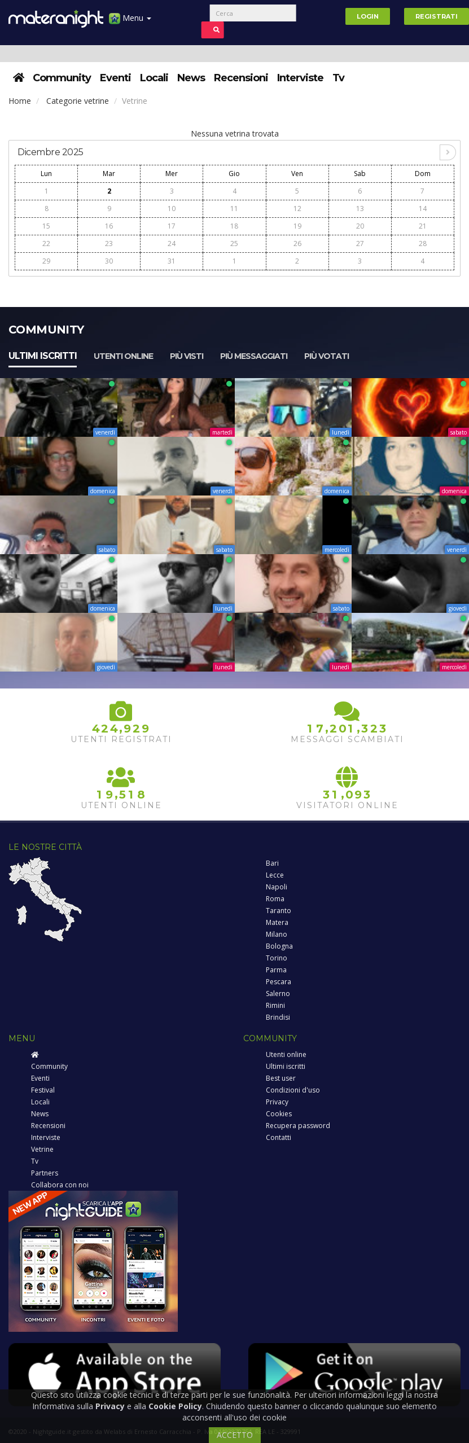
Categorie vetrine (77, 100)
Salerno (278, 993)
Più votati (326, 356)
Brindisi (278, 1017)
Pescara (278, 981)
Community (62, 78)
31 (172, 261)
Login (368, 16)
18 (234, 226)
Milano (276, 934)
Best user (281, 1078)
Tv (338, 78)
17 (172, 226)
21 (423, 226)
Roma (275, 898)
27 (360, 243)
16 (109, 226)
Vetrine (42, 1149)
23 (109, 243)
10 (172, 208)
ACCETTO (235, 1434)
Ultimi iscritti (42, 355)
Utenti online (123, 356)
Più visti (186, 356)
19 (297, 226)
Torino (276, 958)
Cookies (279, 1114)
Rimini (275, 1005)
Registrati (436, 16)
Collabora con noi (60, 1185)
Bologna (279, 946)
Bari (272, 863)
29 (46, 261)
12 (297, 208)
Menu (130, 22)
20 (360, 226)
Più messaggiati (253, 356)
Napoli (276, 887)
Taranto (278, 910)
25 (234, 243)
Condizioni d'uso (293, 1090)
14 (423, 208)
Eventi (115, 78)
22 (46, 243)
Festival (43, 1090)
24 (172, 243)
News (191, 78)
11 (234, 208)
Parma (276, 970)
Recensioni (241, 78)
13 (360, 208)
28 (423, 243)
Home (19, 100)
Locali (154, 78)
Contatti (278, 1137)
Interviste (300, 78)
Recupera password (298, 1125)
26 (297, 243)
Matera (277, 922)
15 (46, 226)
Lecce (275, 875)
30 (109, 261)
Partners (44, 1173)
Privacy (277, 1102)
